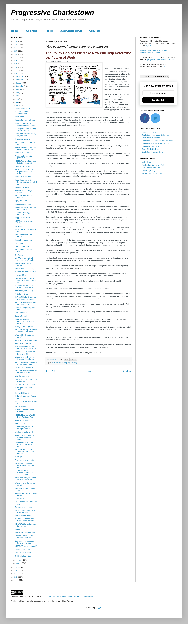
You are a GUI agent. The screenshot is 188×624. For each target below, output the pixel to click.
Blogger (98, 608)
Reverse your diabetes (23, 153)
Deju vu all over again (23, 204)
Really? (18, 529)
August (18, 89)
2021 (16, 57)
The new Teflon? (21, 313)
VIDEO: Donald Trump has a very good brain (25, 303)
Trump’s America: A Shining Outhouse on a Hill (25, 537)
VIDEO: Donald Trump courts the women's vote (26, 372)
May (17, 99)
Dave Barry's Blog (148, 171)
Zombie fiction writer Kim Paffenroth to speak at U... (25, 286)
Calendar (31, 30)
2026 (16, 41)
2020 (16, 61)
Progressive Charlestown (52, 12)
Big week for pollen (22, 187)
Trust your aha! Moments (24, 460)
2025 (16, 44)
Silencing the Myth (22, 246)
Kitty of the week (21, 407)
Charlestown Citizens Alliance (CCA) (155, 143)
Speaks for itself (21, 316)
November (20, 80)
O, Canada (19, 255)
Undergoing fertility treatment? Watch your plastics (24, 321)
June (18, 96)
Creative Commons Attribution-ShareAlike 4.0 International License (70, 596)
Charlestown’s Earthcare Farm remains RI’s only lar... (24, 444)
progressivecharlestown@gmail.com (160, 60)
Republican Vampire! (23, 139)
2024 (16, 48)
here (163, 66)
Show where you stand (23, 166)
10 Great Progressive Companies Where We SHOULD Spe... (24, 473)
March (18, 105)
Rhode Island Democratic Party (153, 165)
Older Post (127, 371)
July (17, 93)
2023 (16, 51)
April (17, 102)
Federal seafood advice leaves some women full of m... (26, 182)
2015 (16, 567)
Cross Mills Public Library (151, 149)
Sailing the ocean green (24, 327)
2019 (16, 64)
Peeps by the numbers (23, 240)
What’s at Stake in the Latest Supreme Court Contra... (25, 358)
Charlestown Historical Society (153, 152)
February (19, 560)
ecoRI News (146, 162)
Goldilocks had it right (23, 556)
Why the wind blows (22, 376)
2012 (16, 577)
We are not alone (21, 423)
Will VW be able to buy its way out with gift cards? (25, 259)
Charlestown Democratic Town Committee (157, 141)
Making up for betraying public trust (23, 157)
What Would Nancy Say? (24, 420)
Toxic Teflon (19, 499)
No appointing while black (24, 368)
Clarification (19, 117)
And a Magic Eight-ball (23, 343)
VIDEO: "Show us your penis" (26, 546)
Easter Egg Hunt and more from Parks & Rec (25, 353)
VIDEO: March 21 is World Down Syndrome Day (25, 416)
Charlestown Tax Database (151, 138)
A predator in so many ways (25, 272)
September (20, 86)
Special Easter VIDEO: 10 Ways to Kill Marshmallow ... (25, 280)
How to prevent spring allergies (23, 264)
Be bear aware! (20, 226)
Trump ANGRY (20, 275)
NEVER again (20, 243)
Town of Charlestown (149, 132)
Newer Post (50, 371)
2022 (16, 54)
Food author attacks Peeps (25, 120)
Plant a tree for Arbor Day (24, 269)
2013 (16, 574)
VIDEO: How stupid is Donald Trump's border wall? (26, 331)
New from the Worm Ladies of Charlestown (26, 380)
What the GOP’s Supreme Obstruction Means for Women (24, 437)
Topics (49, 30)
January (19, 563)
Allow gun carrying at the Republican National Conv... (24, 171)
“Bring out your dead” (23, 549)
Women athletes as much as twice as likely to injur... (25, 148)
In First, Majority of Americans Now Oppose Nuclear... (26, 298)
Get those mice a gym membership (23, 214)
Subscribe (158, 100)
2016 (16, 74)
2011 (16, 580)
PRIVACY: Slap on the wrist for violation (25, 525)
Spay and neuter (21, 201)
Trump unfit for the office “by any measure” (25, 135)
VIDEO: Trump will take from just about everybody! (25, 162)
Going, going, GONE (22, 108)
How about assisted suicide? (25, 532)
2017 (16, 70)
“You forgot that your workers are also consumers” (25, 479)
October (19, 83)
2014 (16, 570)
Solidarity (74, 363)
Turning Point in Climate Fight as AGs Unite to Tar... (26, 129)
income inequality (64, 363)
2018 (16, 67)
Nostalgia (18, 457)
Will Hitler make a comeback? (26, 340)
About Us (94, 30)
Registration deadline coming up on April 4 (26, 208)
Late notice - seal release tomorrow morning (24, 542)
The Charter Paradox (23, 553)
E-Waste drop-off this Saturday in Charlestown (25, 124)
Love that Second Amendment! (21, 112)
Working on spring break (24, 432)
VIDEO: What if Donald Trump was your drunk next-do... (24, 452)
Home (14, 30)
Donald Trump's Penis (23, 516)
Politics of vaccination (23, 177)
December (20, 76)
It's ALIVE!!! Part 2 (22, 393)
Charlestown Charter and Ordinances (155, 135)
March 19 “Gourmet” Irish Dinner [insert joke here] (25, 520)
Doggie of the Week (22, 218)
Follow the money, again (24, 507)
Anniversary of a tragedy (24, 291)
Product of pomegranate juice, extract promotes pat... (24, 465)
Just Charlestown (71, 30)
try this (148, 46)
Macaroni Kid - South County (152, 173)
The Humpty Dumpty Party (25, 384)
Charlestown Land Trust (150, 146)
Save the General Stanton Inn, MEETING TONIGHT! (25, 348)
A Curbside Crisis (21, 294)
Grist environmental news (151, 168)
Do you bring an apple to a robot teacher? (25, 511)
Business (55, 363)
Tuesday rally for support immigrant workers (24, 428)
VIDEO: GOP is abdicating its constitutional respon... (26, 363)
